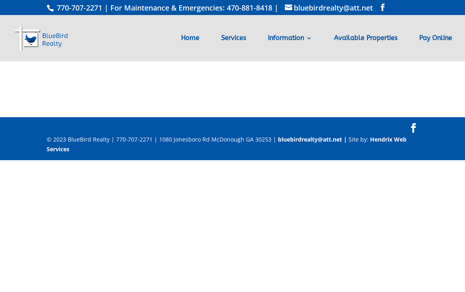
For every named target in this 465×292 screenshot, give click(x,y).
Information (286, 38)
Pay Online (435, 38)
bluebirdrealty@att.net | (313, 139)
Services (233, 38)
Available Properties (365, 38)
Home (190, 38)
